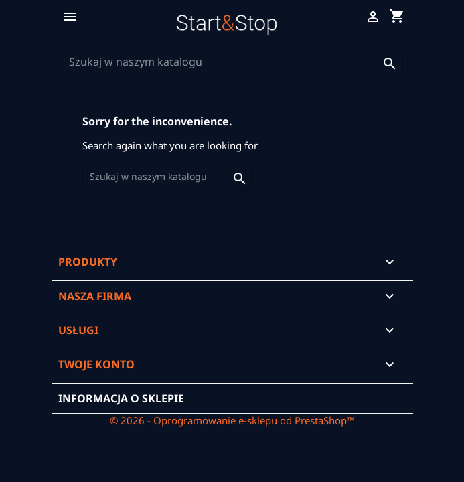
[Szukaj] (232, 62)
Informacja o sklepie (121, 398)
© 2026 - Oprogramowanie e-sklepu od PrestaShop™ (232, 420)
